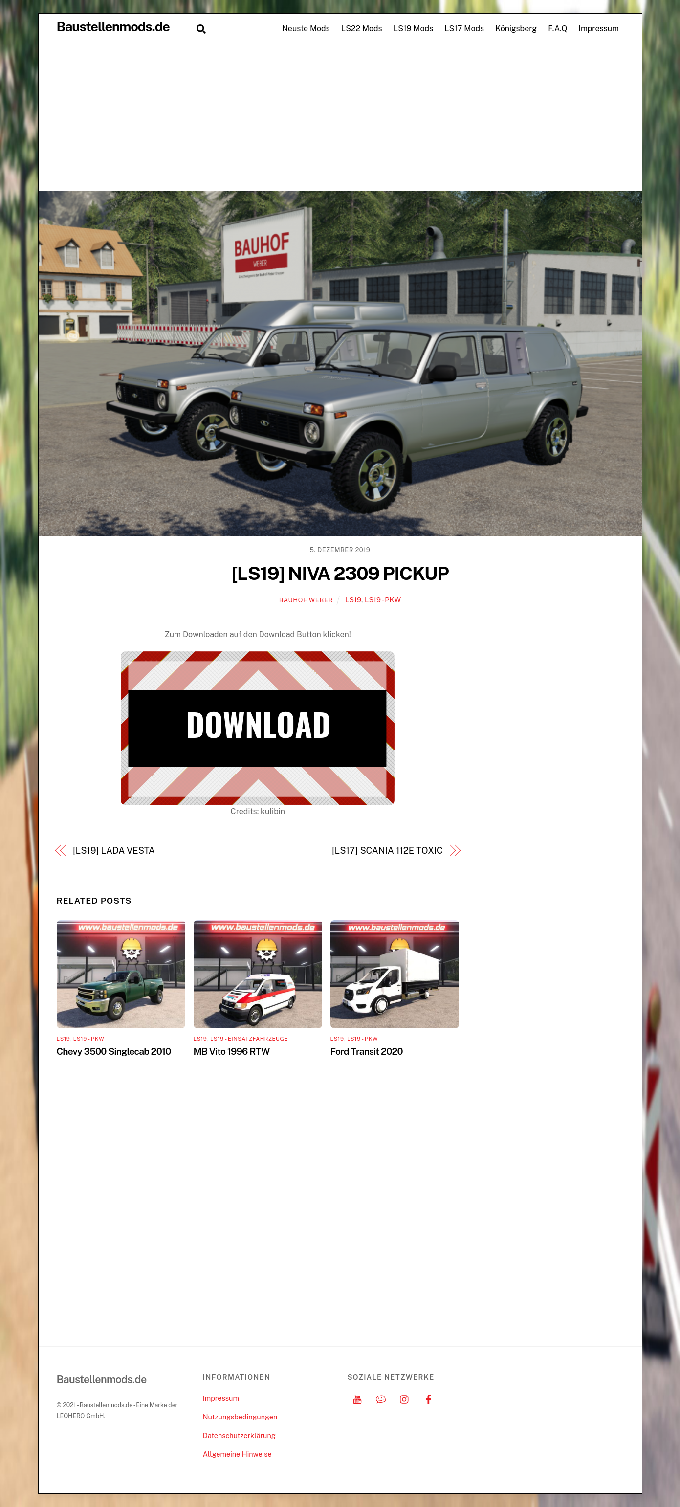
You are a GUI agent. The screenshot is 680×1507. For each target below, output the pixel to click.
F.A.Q (557, 28)
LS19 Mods (413, 28)
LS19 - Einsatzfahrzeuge (249, 1038)
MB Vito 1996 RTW (232, 1051)
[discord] (381, 1398)
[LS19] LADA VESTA (114, 850)
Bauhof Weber (306, 600)
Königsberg (516, 28)
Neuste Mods (306, 28)
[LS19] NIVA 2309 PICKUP (339, 573)
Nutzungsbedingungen (240, 1417)
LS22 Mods (361, 28)
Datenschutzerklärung (239, 1435)
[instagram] (405, 1398)
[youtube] (357, 1398)
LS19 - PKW (383, 600)
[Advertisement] (340, 117)
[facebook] (428, 1398)
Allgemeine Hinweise (237, 1454)
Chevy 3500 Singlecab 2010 (114, 1051)
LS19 (353, 600)
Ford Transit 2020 (366, 1051)
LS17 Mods (464, 28)
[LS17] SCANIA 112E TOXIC (387, 850)
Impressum (598, 28)
